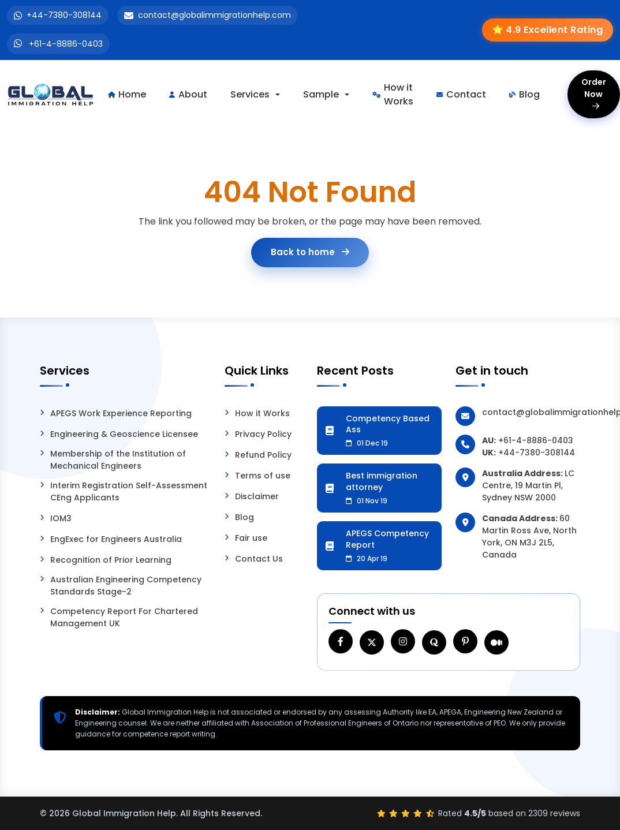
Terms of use (262, 475)
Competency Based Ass (390, 430)
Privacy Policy (263, 434)
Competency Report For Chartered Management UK (124, 617)
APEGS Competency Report (390, 545)
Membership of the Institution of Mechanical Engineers (118, 460)
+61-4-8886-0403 (66, 44)
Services (250, 94)
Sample (321, 94)
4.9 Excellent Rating (554, 29)
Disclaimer (257, 496)
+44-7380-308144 (64, 15)
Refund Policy (263, 455)
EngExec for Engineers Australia (116, 539)
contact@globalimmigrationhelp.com (214, 15)
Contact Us (259, 558)
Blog (524, 94)
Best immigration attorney (390, 488)
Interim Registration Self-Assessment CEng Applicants (128, 491)
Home (127, 94)
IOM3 (61, 518)
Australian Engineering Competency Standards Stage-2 (125, 585)
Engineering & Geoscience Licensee (124, 434)
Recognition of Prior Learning (110, 560)
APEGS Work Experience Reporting (121, 413)
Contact (461, 94)
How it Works (392, 94)
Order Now (593, 93)
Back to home (310, 252)
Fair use (251, 538)
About (188, 94)
